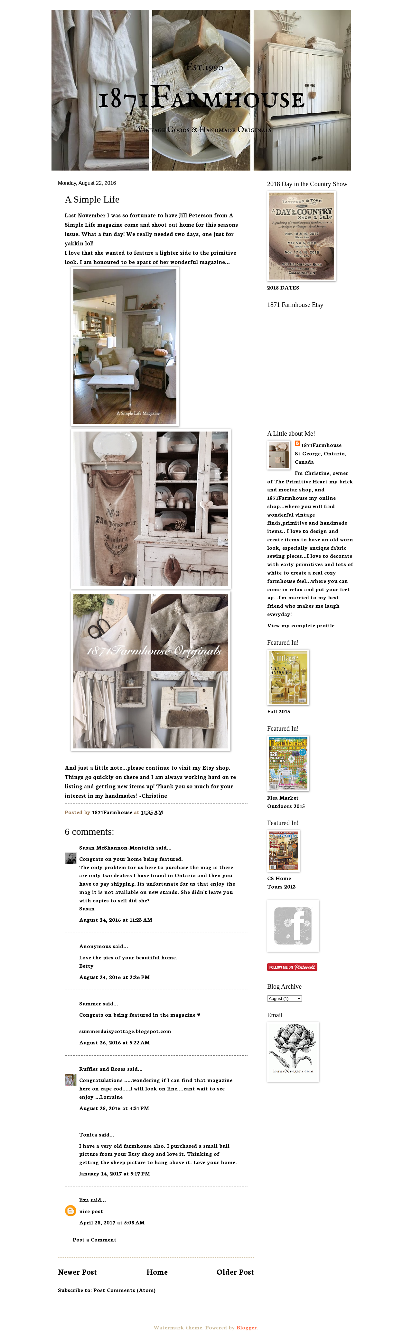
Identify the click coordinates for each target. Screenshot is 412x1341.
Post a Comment (95, 1239)
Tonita (88, 1134)
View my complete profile (300, 625)
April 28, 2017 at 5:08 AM (112, 1222)
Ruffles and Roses (102, 1068)
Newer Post (77, 1271)
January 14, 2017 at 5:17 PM (114, 1173)
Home (157, 1271)
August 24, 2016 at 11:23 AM (115, 919)
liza (84, 1199)
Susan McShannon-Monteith (116, 847)
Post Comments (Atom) (124, 1289)
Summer (90, 1003)
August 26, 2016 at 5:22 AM (114, 1042)
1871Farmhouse (321, 444)
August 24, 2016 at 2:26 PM (114, 976)
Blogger (247, 1327)
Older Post (235, 1271)
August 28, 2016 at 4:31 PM (114, 1107)
